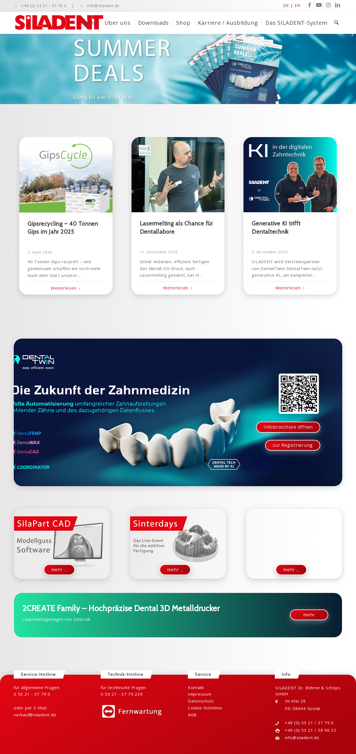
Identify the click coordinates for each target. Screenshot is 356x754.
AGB (192, 714)
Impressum (200, 694)
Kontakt (196, 687)
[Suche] (336, 23)
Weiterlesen (66, 288)
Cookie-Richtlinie (205, 708)
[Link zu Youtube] (318, 4)
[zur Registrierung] (292, 445)
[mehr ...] (59, 569)
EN (298, 4)
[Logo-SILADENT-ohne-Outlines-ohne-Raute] (59, 23)
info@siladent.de (103, 5)
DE (286, 4)
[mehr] (309, 614)
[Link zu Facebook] (309, 4)
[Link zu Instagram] (328, 4)
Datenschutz (201, 701)
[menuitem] (89, 23)
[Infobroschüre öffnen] (288, 427)
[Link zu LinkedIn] (337, 4)
